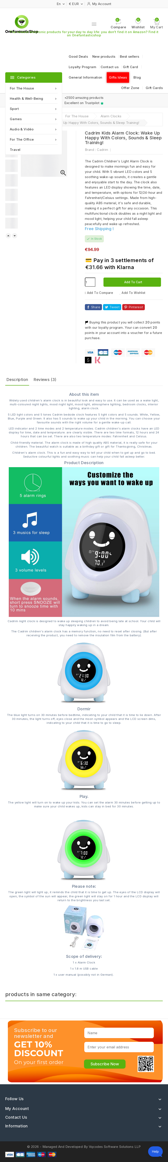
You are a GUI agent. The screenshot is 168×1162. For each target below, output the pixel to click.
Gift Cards (154, 88)
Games (34, 119)
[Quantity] (90, 282)
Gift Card (130, 67)
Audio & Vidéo (34, 129)
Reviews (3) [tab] (44, 379)
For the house (34, 88)
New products (104, 56)
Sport (34, 108)
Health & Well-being (34, 98)
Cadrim (102, 150)
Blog (137, 77)
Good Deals (78, 56)
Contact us (110, 67)
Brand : (90, 150)
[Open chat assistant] (155, 1151)
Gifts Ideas (118, 77)
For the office (34, 139)
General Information (85, 77)
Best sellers (129, 56)
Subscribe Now (105, 1064)
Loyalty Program (82, 67)
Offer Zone (130, 88)
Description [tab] (17, 379)
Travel (15, 150)
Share (95, 307)
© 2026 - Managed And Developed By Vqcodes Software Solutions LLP (84, 1147)
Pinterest (136, 307)
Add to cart (132, 282)
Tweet (114, 307)
